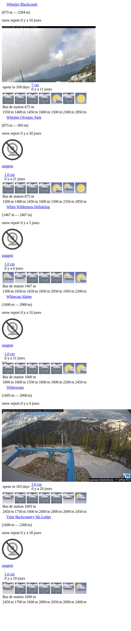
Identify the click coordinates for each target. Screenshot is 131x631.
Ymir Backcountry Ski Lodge (28, 517)
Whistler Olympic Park (24, 117)
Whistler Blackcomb (22, 4)
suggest (7, 166)
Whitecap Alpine (19, 297)
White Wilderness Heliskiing (28, 207)
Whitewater (15, 387)
